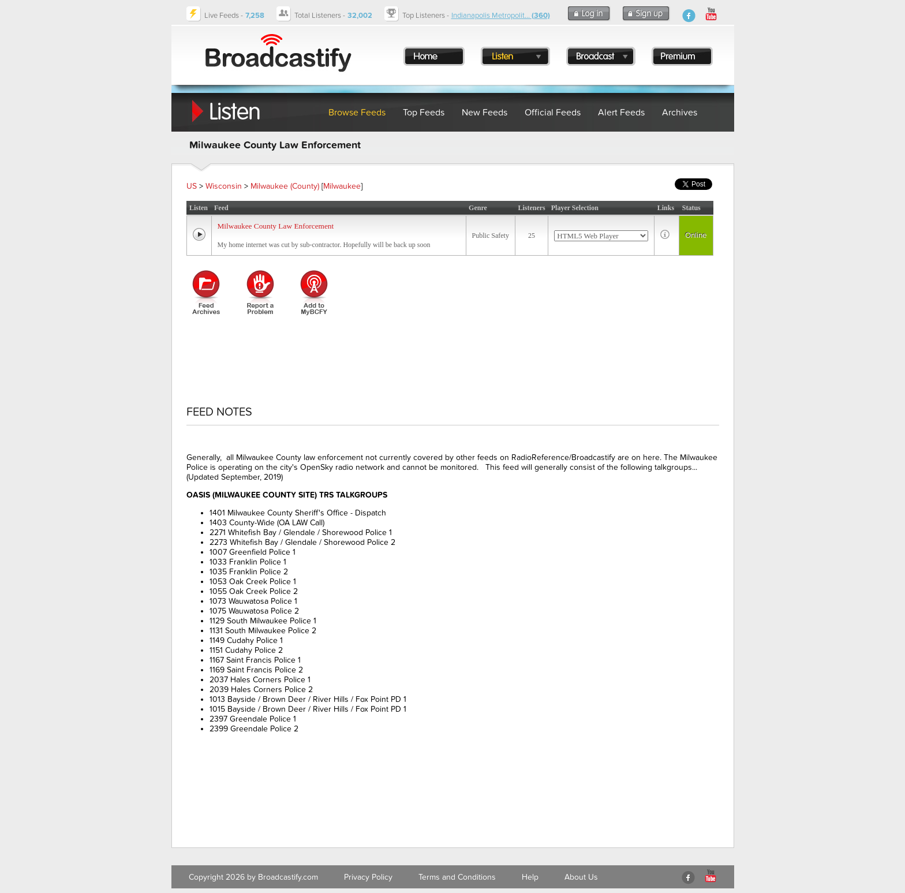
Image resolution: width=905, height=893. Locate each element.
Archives (679, 112)
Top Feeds (423, 112)
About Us (581, 877)
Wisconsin (223, 186)
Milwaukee (342, 186)
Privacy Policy (368, 877)
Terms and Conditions (457, 877)
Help (530, 877)
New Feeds (484, 112)
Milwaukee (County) (284, 186)
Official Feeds (553, 112)
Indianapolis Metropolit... (500, 15)
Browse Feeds (357, 112)
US (191, 186)
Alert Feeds (621, 112)
